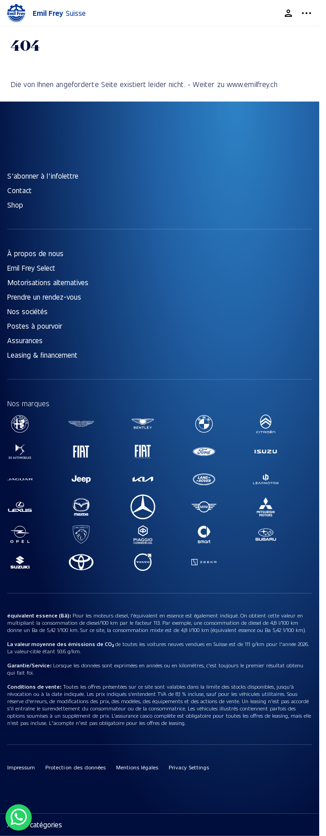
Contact (19, 190)
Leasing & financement (42, 355)
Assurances (25, 340)
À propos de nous (35, 253)
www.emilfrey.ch (252, 84)
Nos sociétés (27, 311)
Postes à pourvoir (34, 326)
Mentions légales (137, 767)
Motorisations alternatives (47, 282)
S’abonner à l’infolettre (42, 175)
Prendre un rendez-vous (44, 296)
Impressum (21, 767)
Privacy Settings (189, 767)
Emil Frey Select (31, 267)
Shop (15, 204)
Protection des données (75, 767)
